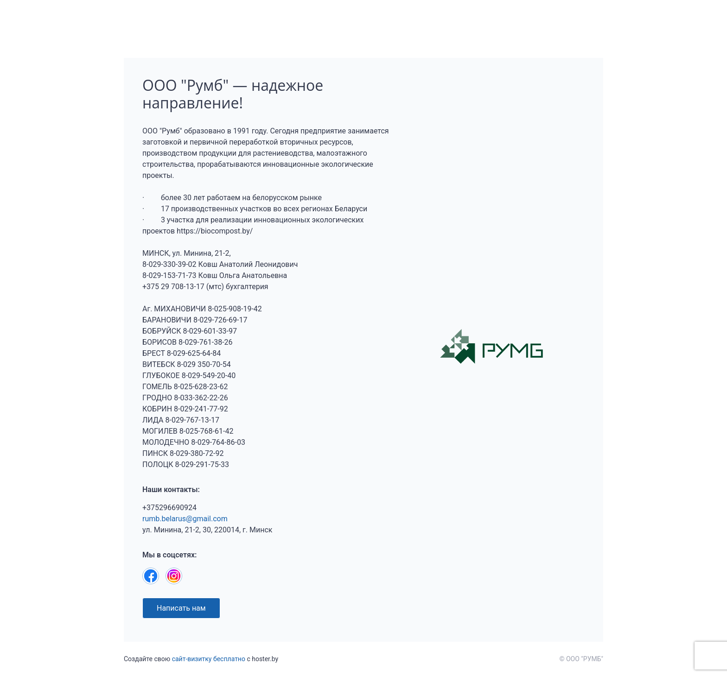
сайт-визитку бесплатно (208, 659)
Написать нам (181, 608)
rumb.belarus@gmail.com (185, 518)
